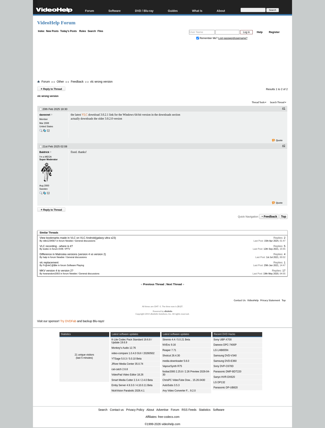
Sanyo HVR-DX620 (224, 376)
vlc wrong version (101, 81)
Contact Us (240, 300)
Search (92, 31)
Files (100, 31)
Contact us (117, 409)
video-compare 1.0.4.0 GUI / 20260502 (133, 353)
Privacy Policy (135, 409)
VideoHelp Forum (56, 22)
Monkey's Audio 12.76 (124, 347)
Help (260, 32)
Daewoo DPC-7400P (224, 344)
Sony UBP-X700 (222, 339)
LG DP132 (219, 382)
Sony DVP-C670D (223, 366)
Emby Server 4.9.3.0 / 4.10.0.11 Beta (132, 385)
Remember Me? (207, 38)
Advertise (162, 409)
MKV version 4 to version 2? (56, 270)
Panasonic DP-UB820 (225, 387)
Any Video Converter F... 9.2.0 (179, 390)
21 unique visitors (84, 354)
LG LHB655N (220, 350)
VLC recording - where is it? (56, 246)
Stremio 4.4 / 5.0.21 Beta (176, 339)
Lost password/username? (232, 38)
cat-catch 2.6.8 (120, 369)
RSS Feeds (189, 409)
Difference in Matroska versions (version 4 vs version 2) (73, 254)
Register (274, 32)
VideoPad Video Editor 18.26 (127, 374)
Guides (173, 11)
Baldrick (44, 152)
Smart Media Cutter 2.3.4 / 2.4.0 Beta (132, 380)
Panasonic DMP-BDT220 (227, 371)
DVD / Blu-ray (144, 11)
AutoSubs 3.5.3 (170, 385)
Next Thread (174, 284)
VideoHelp (253, 300)
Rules (82, 31)
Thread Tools (258, 102)
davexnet (44, 114)
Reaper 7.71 (169, 350)
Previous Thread (153, 284)
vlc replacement (49, 262)
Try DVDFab (68, 321)
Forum (89, 11)
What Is (197, 11)
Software (114, 11)
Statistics (205, 409)
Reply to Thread (51, 88)
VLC (84, 114)
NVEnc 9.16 (169, 344)
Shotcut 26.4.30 (171, 355)
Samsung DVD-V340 (224, 355)
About (221, 11)
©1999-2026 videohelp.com (162, 424)
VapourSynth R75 (172, 366)
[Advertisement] (162, 60)
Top (283, 216)
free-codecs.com (168, 416)
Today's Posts (68, 31)
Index (41, 31)
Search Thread (277, 102)
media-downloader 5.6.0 (175, 361)
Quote (277, 140)
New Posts (52, 31)
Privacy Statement (270, 300)
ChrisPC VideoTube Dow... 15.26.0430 (183, 380)
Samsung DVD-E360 (224, 361)
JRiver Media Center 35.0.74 (127, 363)
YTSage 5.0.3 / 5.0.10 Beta (127, 358)
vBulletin (168, 311)
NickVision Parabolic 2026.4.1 (128, 390)
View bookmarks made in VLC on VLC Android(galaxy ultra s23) (78, 237)
